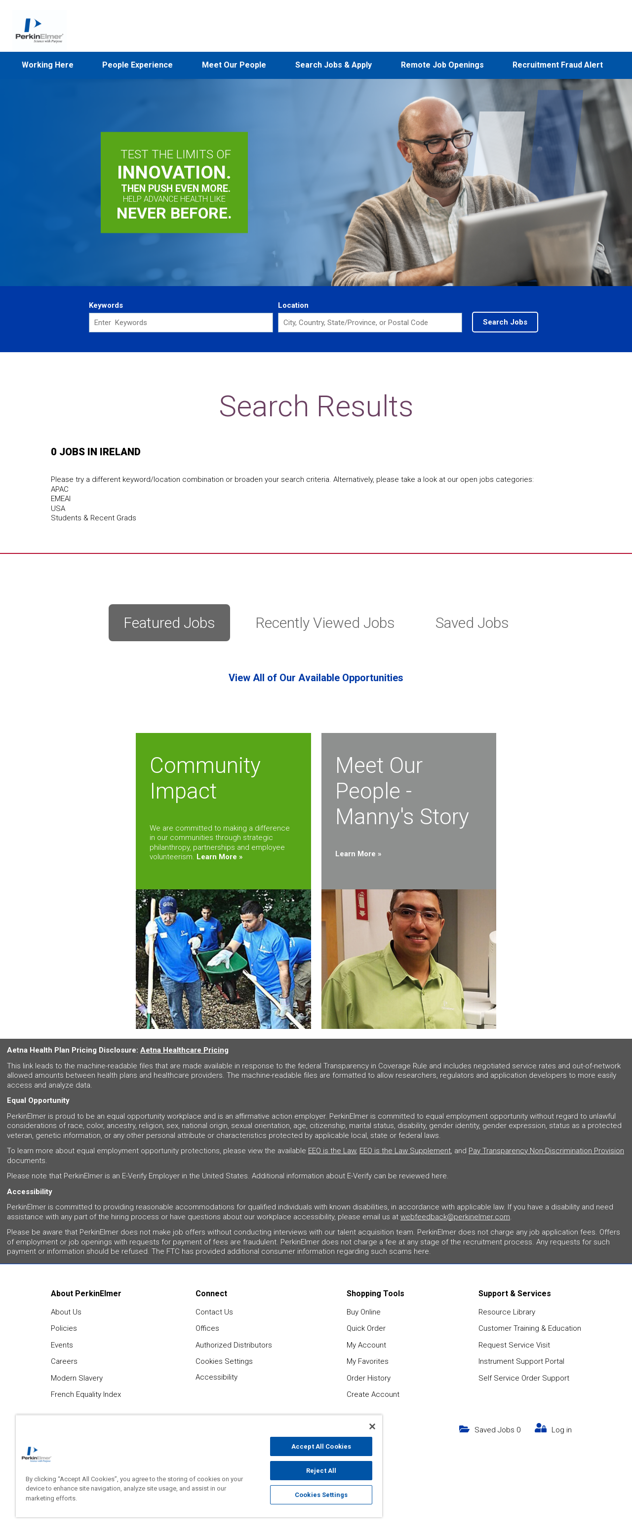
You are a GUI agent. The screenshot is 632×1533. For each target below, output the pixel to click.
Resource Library (506, 1312)
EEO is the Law (332, 1150)
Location (293, 305)
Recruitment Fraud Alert (558, 65)
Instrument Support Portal (521, 1361)
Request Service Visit (514, 1345)
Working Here (48, 65)
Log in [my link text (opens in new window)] (562, 1429)
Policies (64, 1328)
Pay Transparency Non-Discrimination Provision (546, 1150)
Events (62, 1345)
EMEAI (61, 498)
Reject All (321, 1470)
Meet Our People (234, 65)
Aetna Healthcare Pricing (184, 1050)
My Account (366, 1345)
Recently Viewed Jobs (325, 622)
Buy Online (364, 1312)
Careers (64, 1361)
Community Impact (205, 778)
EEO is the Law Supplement (405, 1150)
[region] (199, 1466)
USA (58, 508)
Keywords (106, 305)
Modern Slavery (77, 1378)
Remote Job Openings (442, 65)
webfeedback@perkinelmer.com (455, 1216)
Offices (207, 1328)
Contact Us (214, 1312)
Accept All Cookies (321, 1446)
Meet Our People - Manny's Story (402, 791)
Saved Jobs (472, 622)
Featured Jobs (169, 622)
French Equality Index (86, 1394)
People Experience (137, 65)
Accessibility (216, 1377)
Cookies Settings (224, 1361)
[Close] (372, 1426)
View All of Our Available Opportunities (316, 678)
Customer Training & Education (529, 1328)
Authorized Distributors (234, 1345)
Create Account (373, 1394)
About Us (66, 1312)
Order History (369, 1378)
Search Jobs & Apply (333, 65)
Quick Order (366, 1328)
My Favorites (368, 1361)
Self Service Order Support (523, 1378)
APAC (60, 489)
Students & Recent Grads (93, 517)
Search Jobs (505, 322)
